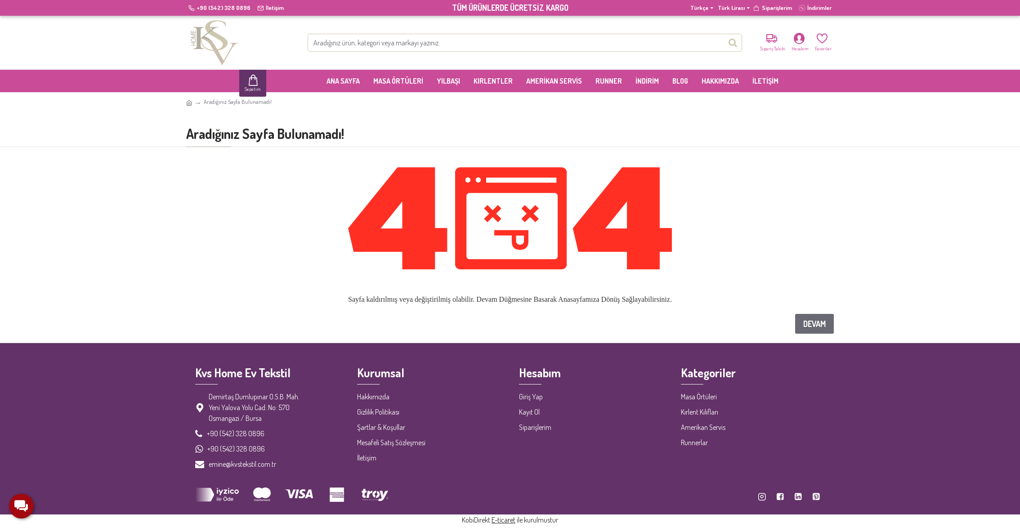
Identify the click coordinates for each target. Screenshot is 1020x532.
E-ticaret (503, 519)
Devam (814, 324)
